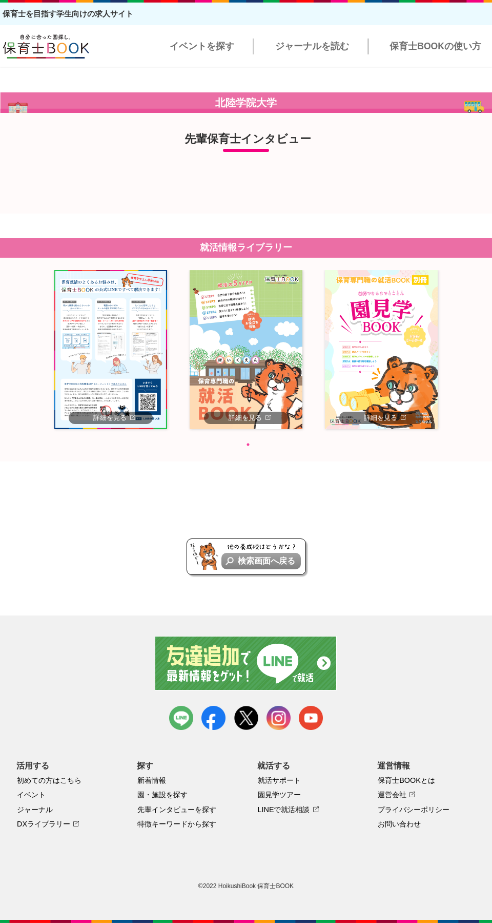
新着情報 (151, 780)
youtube (311, 718)
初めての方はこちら (49, 780)
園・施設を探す (162, 795)
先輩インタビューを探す (176, 809)
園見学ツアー (279, 795)
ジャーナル (35, 809)
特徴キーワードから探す (176, 824)
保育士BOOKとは (406, 780)
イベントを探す (202, 46)
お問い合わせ (399, 824)
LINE (181, 718)
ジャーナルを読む (312, 46)
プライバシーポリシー (413, 809)
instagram (278, 718)
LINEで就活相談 (284, 809)
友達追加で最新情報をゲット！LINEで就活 (246, 663)
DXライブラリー (43, 824)
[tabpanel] (110, 349)
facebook (213, 718)
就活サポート (279, 780)
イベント (31, 795)
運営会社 (392, 795)
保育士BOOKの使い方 (435, 46)
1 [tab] (248, 444)
